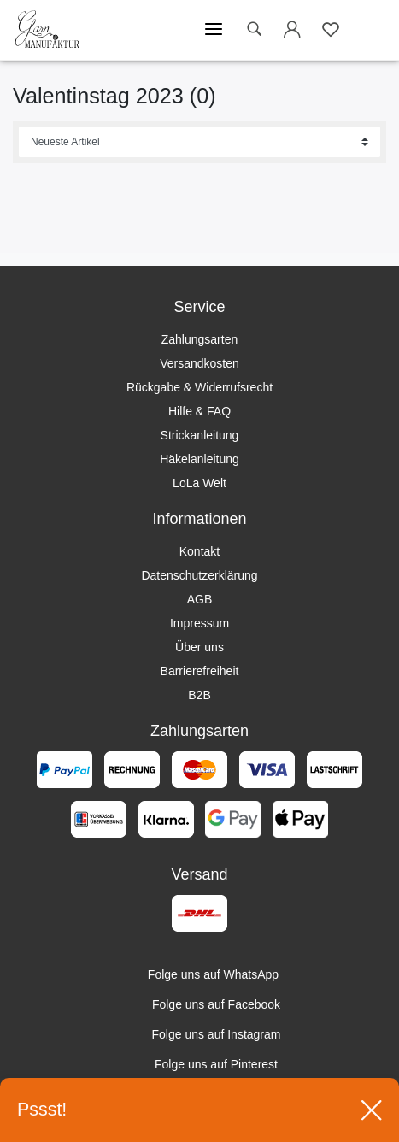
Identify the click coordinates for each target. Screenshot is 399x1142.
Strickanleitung (200, 435)
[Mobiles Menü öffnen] (213, 30)
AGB (200, 599)
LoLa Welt (199, 483)
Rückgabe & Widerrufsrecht (199, 387)
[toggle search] (254, 29)
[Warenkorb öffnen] (369, 30)
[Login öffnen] (292, 32)
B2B (199, 695)
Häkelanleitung (199, 459)
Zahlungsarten (199, 339)
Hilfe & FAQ (199, 411)
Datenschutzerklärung (199, 575)
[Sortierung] (199, 142)
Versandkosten (199, 363)
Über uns (199, 647)
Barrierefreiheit (200, 671)
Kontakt (199, 551)
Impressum (199, 623)
